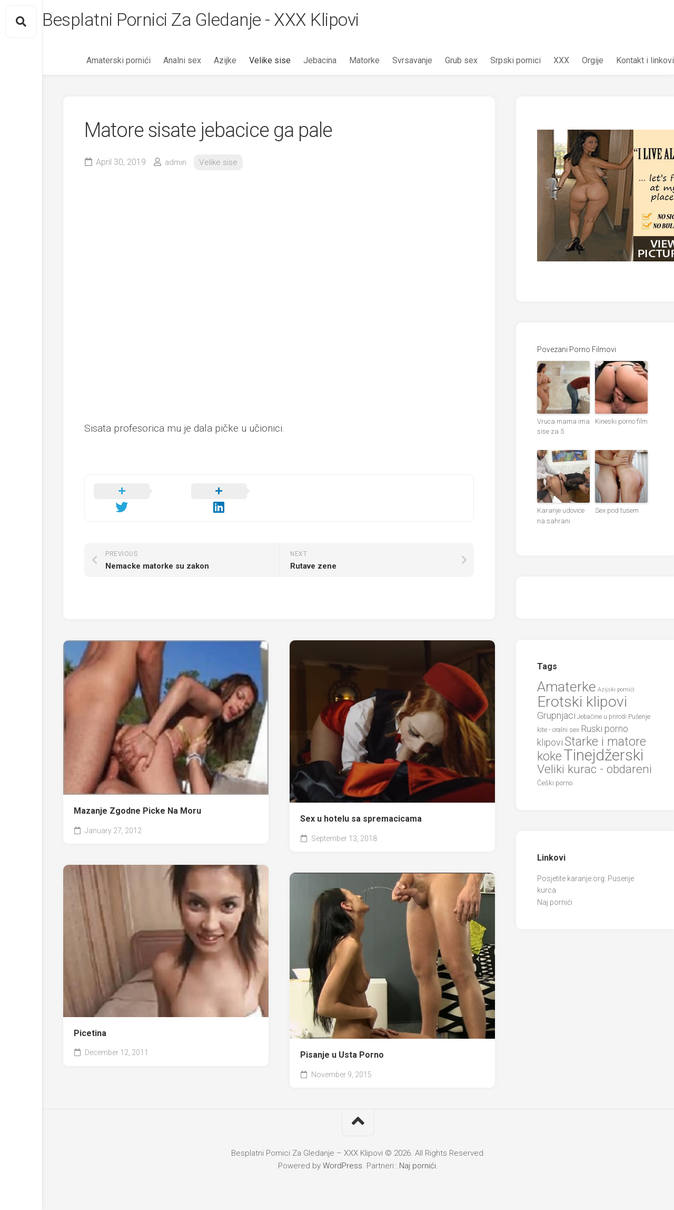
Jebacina (298, 63)
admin (176, 165)
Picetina (90, 1023)
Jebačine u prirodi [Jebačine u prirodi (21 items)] (602, 716)
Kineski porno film (620, 424)
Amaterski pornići (97, 63)
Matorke (343, 63)
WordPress (342, 1156)
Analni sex (161, 63)
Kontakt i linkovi (624, 63)
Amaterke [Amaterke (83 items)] (566, 686)
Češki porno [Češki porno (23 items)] (554, 782)
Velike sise (249, 63)
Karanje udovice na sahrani (563, 516)
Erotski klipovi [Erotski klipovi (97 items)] (582, 701)
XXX (540, 63)
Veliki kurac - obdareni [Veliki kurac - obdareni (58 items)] (594, 769)
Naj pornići (554, 901)
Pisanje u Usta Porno (342, 1045)
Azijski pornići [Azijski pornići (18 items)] (616, 689)
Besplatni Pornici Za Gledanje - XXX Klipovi (235, 22)
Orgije (571, 63)
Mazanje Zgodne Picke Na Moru (137, 801)
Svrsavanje (391, 63)
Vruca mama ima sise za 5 (560, 429)
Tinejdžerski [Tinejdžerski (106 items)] (603, 755)
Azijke (204, 63)
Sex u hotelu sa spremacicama (361, 809)
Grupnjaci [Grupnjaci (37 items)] (556, 714)
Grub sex (440, 63)
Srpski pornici (494, 63)
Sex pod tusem (615, 511)
